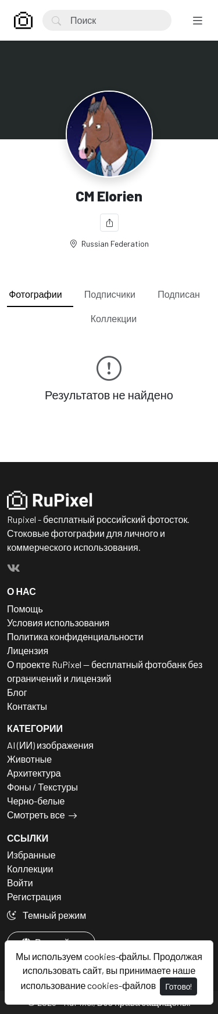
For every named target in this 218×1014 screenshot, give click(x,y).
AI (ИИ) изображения (50, 744)
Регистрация (34, 896)
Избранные (31, 854)
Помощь (25, 608)
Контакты (27, 706)
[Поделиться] (109, 223)
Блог (17, 692)
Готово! (178, 986)
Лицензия (27, 650)
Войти (20, 882)
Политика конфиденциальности (75, 636)
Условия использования (58, 622)
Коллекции (114, 318)
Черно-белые (36, 800)
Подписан (179, 293)
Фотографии (35, 293)
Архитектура (34, 772)
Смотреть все (36, 814)
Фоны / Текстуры (42, 786)
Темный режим (46, 915)
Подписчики (109, 293)
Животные (29, 758)
